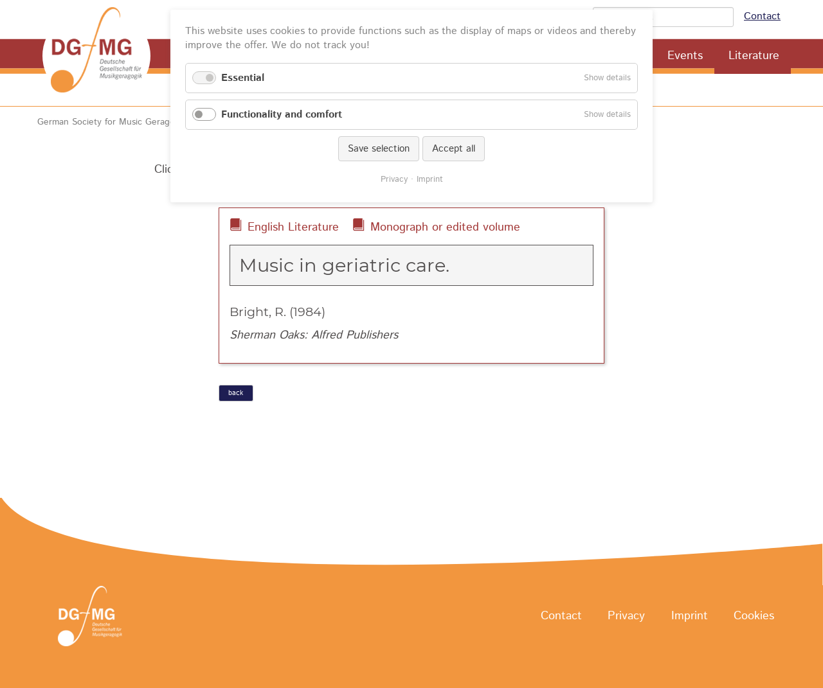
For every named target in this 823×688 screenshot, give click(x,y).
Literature (753, 56)
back (235, 393)
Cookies (754, 616)
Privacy (626, 616)
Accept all (453, 148)
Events (685, 56)
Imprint (689, 616)
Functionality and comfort (281, 114)
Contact (762, 16)
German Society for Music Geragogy (111, 122)
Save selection (379, 148)
